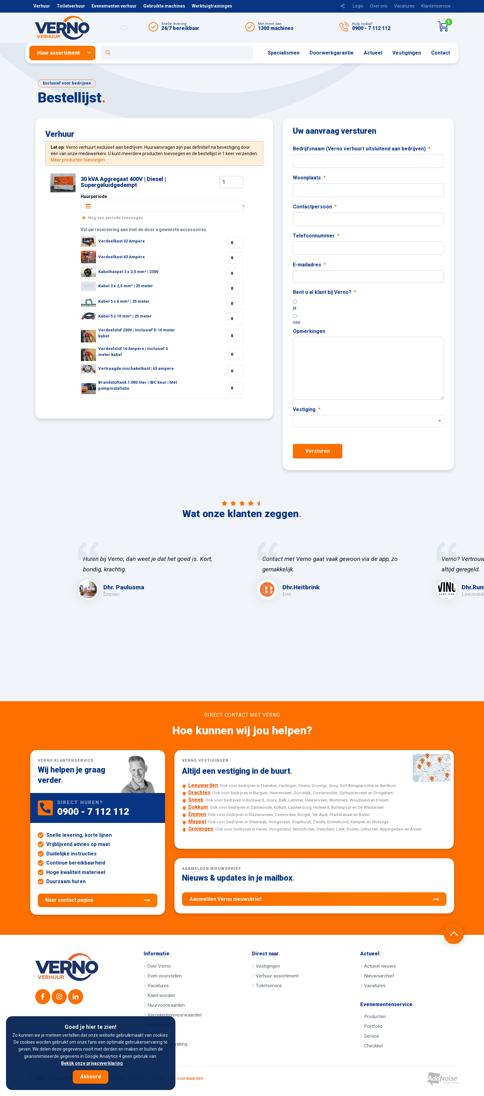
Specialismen (283, 53)
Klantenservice (436, 6)
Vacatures (404, 6)
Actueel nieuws (380, 966)
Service (371, 1036)
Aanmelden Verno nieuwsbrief (314, 899)
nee (296, 322)
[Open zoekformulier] (176, 53)
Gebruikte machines (164, 6)
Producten (375, 1016)
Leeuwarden (203, 785)
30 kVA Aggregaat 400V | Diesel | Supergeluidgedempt (123, 182)
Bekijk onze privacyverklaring (92, 1063)
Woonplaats (309, 178)
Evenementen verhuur (114, 6)
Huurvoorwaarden (166, 1005)
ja (294, 307)
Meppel (197, 822)
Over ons (379, 6)
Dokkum (198, 807)
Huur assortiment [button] (58, 53)
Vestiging (306, 409)
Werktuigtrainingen (212, 6)
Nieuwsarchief (379, 976)
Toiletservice (269, 985)
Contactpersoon (315, 207)
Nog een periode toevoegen (112, 218)
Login (358, 6)
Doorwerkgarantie (332, 53)
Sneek (195, 800)
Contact (440, 53)
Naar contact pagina (97, 900)
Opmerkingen (309, 331)
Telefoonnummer (316, 236)
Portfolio (373, 1026)
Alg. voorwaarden (186, 1078)
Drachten (199, 793)
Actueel (373, 53)
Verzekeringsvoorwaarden (174, 1015)
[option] (152, 571)
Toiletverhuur (71, 6)
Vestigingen (406, 53)
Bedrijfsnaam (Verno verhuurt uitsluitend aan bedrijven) (361, 149)
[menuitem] (64, 53)
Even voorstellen (164, 976)
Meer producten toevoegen (78, 159)
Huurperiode (94, 196)
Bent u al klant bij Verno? (324, 292)
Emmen (197, 814)
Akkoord (90, 1077)
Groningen (200, 829)
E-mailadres (309, 265)
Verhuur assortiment (277, 976)
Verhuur (41, 6)
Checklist (373, 1046)
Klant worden (161, 995)
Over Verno (159, 966)
